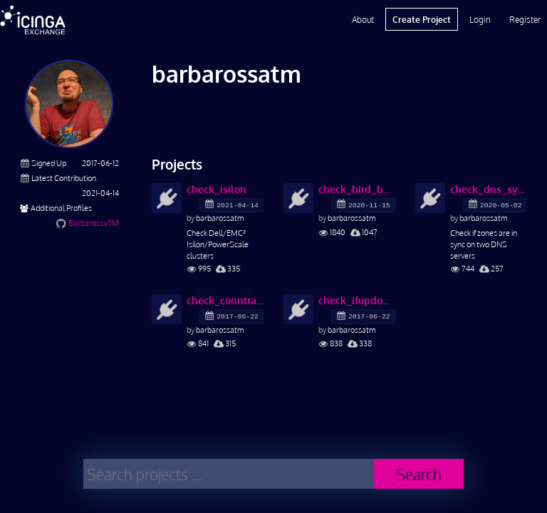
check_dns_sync (488, 189)
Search (419, 474)
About (363, 19)
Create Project (421, 19)
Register (525, 19)
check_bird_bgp (356, 189)
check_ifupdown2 (356, 300)
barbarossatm (220, 217)
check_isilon (216, 189)
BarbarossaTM (93, 222)
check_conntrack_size (225, 300)
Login (480, 19)
